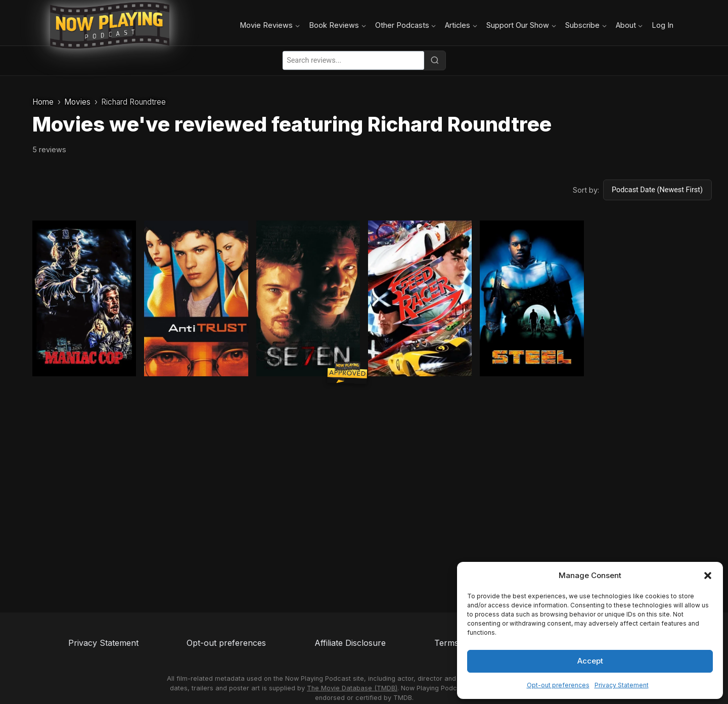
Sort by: (586, 190)
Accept (590, 661)
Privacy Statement (622, 685)
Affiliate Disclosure (350, 643)
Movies (77, 102)
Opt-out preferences (558, 685)
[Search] (434, 60)
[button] (708, 575)
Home (43, 102)
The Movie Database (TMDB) (352, 688)
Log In (662, 25)
